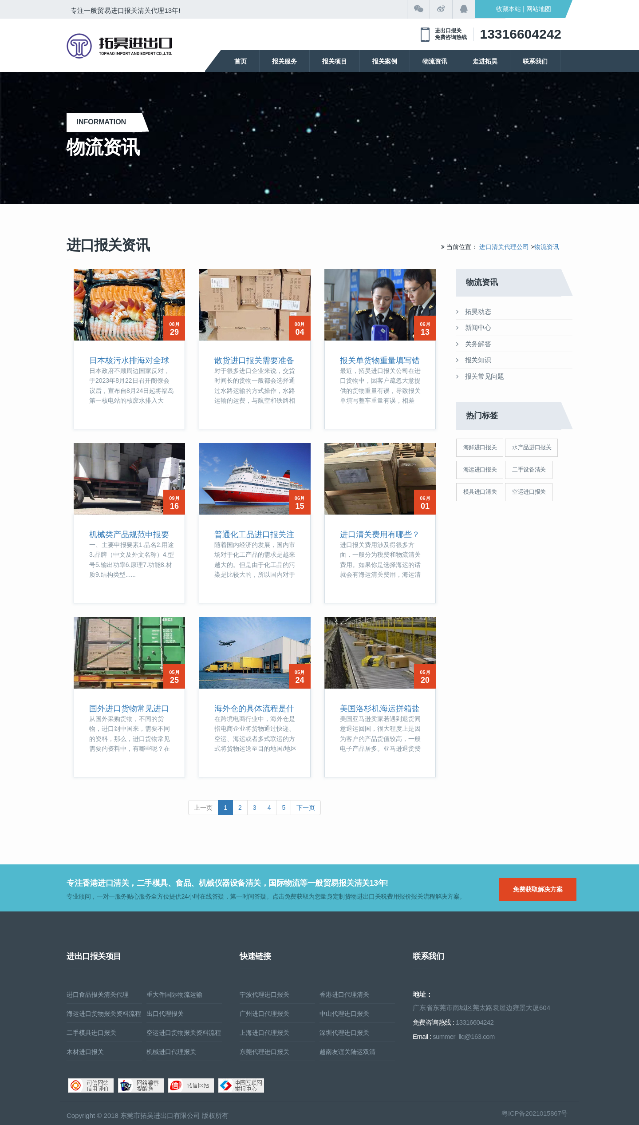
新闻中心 (473, 327)
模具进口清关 (480, 491)
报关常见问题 (480, 376)
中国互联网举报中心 (241, 1085)
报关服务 (284, 61)
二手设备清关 (529, 469)
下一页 (305, 807)
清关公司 (119, 46)
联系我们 (535, 61)
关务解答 (473, 344)
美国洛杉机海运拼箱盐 (380, 708)
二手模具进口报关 (91, 1032)
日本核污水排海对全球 (129, 360)
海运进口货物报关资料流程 (104, 1013)
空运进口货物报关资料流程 (183, 1032)
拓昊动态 (473, 311)
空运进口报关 (529, 491)
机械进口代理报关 (171, 1051)
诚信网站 (191, 1085)
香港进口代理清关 (344, 994)
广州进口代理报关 (264, 1013)
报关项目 (334, 61)
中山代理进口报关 (344, 1013)
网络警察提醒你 (141, 1085)
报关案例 (384, 61)
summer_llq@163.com (463, 1036)
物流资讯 (434, 61)
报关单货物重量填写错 (380, 360)
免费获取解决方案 (538, 889)
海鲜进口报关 (480, 447)
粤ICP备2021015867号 (534, 1113)
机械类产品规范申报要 (129, 534)
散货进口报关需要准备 (254, 360)
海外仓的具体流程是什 (254, 708)
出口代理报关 (165, 1013)
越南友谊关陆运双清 (347, 1051)
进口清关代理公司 (504, 246)
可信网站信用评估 (91, 1085)
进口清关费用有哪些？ (380, 534)
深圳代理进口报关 (344, 1032)
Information (104, 122)
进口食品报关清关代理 (98, 994)
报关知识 (473, 360)
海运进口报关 (480, 469)
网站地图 (538, 8)
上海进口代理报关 (264, 1032)
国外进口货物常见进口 (129, 708)
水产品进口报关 (531, 447)
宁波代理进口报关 (264, 994)
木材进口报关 (85, 1051)
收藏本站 (508, 8)
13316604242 (520, 34)
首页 (240, 61)
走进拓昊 (485, 61)
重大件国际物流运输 (174, 994)
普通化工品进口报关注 (254, 534)
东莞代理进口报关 (264, 1051)
